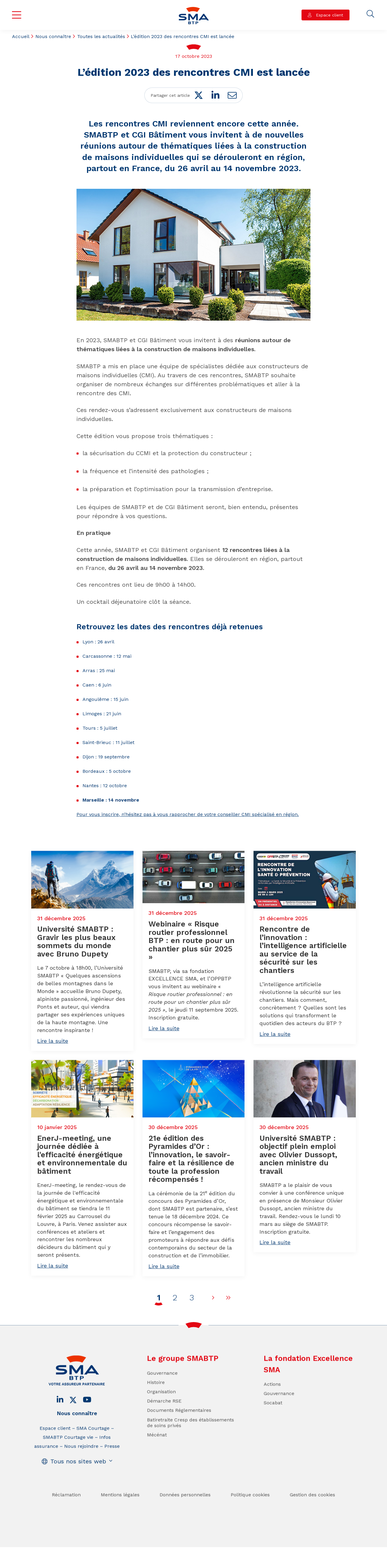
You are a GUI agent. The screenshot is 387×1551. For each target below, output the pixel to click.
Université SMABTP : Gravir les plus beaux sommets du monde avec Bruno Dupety (76, 972)
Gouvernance (162, 1388)
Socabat (273, 1418)
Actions (272, 1399)
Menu (17, 15)
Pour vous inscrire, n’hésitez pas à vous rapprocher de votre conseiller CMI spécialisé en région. (187, 814)
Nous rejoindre (81, 1461)
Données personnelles (185, 1510)
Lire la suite (52, 1071)
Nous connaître (53, 36)
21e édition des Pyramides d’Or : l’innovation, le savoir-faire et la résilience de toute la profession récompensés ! (191, 1189)
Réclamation (66, 1510)
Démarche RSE (164, 1416)
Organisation (161, 1407)
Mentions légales (120, 1510)
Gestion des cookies (312, 1510)
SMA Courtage (93, 1443)
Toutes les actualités (101, 36)
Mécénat (157, 1450)
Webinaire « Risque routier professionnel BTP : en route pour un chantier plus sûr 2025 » (191, 971)
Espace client (328, 15)
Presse (112, 1461)
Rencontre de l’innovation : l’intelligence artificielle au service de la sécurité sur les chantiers (303, 980)
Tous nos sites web (78, 1476)
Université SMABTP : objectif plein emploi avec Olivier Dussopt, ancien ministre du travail (298, 1185)
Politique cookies (250, 1510)
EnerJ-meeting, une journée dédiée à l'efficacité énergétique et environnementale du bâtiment (82, 1185)
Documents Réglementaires (179, 1425)
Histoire (156, 1397)
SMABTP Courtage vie (68, 1452)
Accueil (20, 36)
